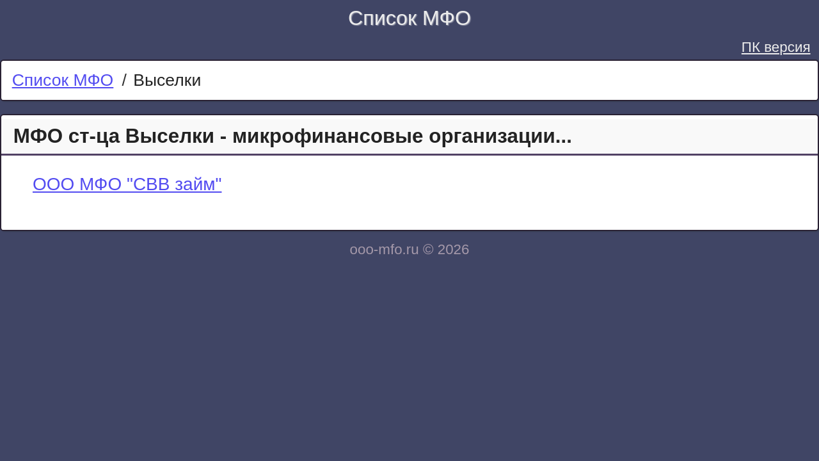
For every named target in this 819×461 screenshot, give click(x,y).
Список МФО (409, 17)
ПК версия (776, 47)
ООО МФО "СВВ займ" (127, 184)
